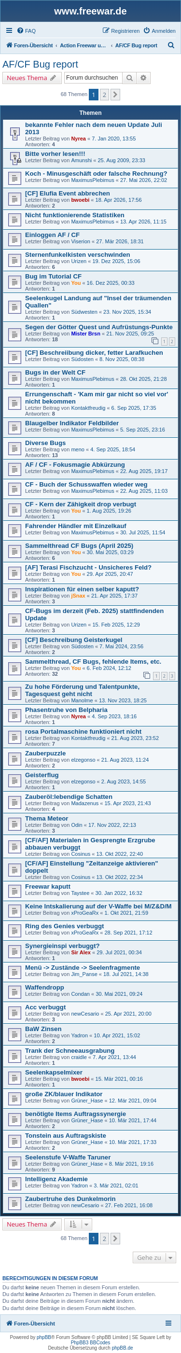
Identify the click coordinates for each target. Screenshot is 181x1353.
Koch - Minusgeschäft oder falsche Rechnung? (96, 173)
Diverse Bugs (45, 442)
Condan (80, 994)
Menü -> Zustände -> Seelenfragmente (82, 967)
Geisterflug (42, 775)
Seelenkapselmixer (54, 1072)
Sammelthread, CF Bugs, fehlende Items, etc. (93, 661)
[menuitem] (26, 31)
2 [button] (104, 94)
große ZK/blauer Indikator (63, 1094)
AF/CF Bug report (40, 64)
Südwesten (84, 312)
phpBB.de (122, 1348)
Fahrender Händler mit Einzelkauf (75, 526)
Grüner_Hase (87, 1100)
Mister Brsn (85, 333)
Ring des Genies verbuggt (64, 926)
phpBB (44, 1337)
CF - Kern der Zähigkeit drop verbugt (80, 504)
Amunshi (81, 160)
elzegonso (83, 760)
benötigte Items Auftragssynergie (75, 1113)
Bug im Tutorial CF (53, 276)
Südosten (82, 359)
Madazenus (84, 803)
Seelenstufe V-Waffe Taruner (68, 1157)
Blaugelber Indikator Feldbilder (72, 423)
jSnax (78, 596)
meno (77, 449)
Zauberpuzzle (45, 753)
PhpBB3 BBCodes (91, 1342)
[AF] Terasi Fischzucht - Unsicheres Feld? (88, 567)
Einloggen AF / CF (52, 234)
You (76, 283)
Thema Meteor (46, 818)
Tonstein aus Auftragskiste (65, 1135)
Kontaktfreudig (88, 408)
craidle (78, 1057)
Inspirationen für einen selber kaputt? (82, 589)
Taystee (80, 893)
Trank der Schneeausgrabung (69, 1050)
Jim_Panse (84, 974)
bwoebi (80, 200)
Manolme (82, 700)
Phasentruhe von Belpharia (66, 709)
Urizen (78, 261)
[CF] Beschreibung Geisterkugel (74, 639)
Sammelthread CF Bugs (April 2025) (79, 545)
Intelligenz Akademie (56, 1179)
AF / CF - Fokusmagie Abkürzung (75, 464)
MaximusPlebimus (92, 180)
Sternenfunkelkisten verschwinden (77, 254)
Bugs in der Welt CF (55, 372)
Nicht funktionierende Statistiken (75, 215)
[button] (115, 94)
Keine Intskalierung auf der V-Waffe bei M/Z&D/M (98, 906)
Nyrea (78, 138)
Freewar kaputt (47, 886)
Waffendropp (44, 987)
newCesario (85, 1014)
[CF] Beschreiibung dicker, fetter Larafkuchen (94, 352)
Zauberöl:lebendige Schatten (68, 796)
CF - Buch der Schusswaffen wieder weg (86, 484)
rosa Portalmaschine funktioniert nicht (83, 731)
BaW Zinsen (43, 1028)
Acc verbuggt (45, 1007)
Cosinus (80, 854)
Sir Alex (81, 952)
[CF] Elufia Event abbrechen (67, 193)
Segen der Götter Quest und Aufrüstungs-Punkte (99, 327)
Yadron (79, 1035)
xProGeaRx (84, 913)
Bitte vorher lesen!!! (55, 153)
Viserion (80, 241)
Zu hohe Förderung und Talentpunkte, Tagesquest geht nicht (82, 690)
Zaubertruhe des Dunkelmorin (70, 1198)
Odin (76, 825)
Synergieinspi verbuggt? (62, 945)
